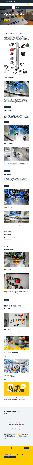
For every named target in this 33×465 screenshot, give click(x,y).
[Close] (28, 1)
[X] (20, 454)
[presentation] (14, 1)
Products (17, 7)
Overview (13, 7)
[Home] (5, 10)
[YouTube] (22, 454)
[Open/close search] (22, 4)
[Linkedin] (18, 454)
